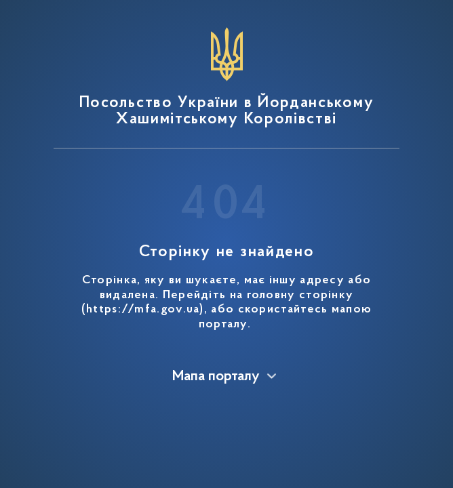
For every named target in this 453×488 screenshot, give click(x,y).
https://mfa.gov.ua (142, 310)
